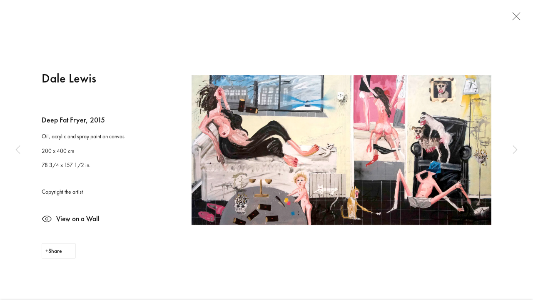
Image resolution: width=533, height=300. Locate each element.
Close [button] (514, 18)
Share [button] (55, 252)
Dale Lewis (69, 79)
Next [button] (515, 150)
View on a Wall (71, 221)
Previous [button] (18, 150)
